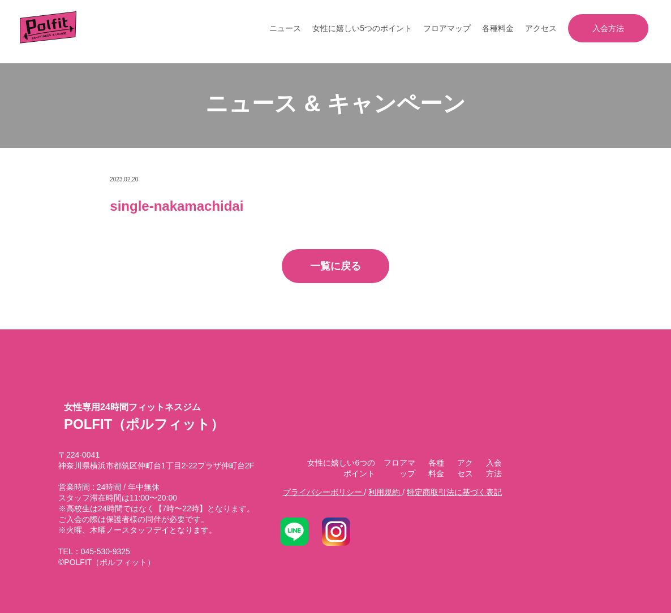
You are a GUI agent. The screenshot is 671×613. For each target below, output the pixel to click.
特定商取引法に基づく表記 (454, 492)
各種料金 (498, 28)
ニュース (285, 28)
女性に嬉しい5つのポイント (362, 28)
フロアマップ (447, 28)
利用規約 (385, 492)
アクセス (541, 28)
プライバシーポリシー (323, 492)
